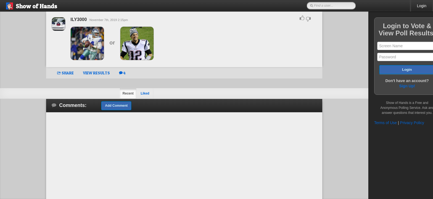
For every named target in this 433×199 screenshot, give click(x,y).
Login (421, 6)
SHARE (59, 72)
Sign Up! (394, 86)
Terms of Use (372, 123)
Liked (138, 93)
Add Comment (110, 106)
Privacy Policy (399, 123)
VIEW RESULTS (90, 72)
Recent (121, 93)
